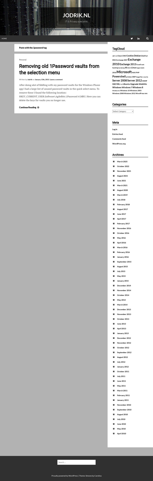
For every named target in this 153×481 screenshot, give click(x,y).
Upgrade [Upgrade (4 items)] (134, 84)
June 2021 (121, 180)
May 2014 (121, 300)
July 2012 (121, 362)
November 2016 (124, 228)
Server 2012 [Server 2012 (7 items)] (134, 80)
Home (4, 38)
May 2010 (121, 429)
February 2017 (123, 223)
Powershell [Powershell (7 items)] (119, 76)
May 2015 (121, 276)
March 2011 (122, 390)
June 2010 (121, 424)
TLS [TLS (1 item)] (121, 84)
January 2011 (123, 400)
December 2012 (124, 338)
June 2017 (121, 214)
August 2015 (122, 266)
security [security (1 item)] (145, 77)
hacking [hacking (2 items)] (115, 68)
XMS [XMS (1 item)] (146, 93)
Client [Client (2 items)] (119, 56)
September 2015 (124, 262)
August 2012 (122, 357)
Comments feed (119, 139)
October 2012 (123, 347)
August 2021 (122, 176)
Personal (22, 59)
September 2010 (124, 409)
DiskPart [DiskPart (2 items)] (144, 56)
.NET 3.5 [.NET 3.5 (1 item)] (114, 56)
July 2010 (121, 419)
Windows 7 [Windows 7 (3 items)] (127, 87)
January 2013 (123, 333)
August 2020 (122, 190)
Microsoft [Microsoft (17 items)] (124, 72)
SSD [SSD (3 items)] (114, 84)
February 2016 (123, 252)
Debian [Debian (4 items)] (137, 55)
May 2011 (121, 386)
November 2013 (124, 314)
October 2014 (123, 295)
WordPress (73, 476)
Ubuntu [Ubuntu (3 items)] (126, 84)
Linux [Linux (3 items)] (133, 67)
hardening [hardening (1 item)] (122, 68)
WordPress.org (119, 143)
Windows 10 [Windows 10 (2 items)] (125, 90)
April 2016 (121, 242)
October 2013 (123, 319)
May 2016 (121, 238)
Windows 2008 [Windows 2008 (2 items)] (118, 93)
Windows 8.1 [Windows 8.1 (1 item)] (116, 90)
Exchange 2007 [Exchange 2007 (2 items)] (122, 60)
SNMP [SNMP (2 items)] (144, 81)
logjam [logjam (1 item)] (139, 68)
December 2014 (124, 285)
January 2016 (123, 257)
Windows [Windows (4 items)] (116, 87)
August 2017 (122, 209)
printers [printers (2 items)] (129, 77)
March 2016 (122, 247)
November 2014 (124, 290)
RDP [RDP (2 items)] (134, 77)
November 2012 (124, 343)
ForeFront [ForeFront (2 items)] (140, 64)
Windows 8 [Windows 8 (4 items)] (137, 87)
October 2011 (123, 371)
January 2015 (123, 281)
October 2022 (123, 166)
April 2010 (121, 433)
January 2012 (123, 367)
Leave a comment (56, 79)
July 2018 (121, 200)
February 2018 (123, 204)
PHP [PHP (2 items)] (137, 72)
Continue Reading (29, 107)
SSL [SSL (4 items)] (118, 84)
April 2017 (121, 219)
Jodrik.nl (76, 15)
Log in (114, 129)
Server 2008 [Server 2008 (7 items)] (119, 80)
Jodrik (29, 79)
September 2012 (124, 352)
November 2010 (124, 405)
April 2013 (121, 328)
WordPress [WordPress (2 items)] (140, 93)
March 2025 (122, 161)
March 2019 (122, 195)
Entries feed (117, 134)
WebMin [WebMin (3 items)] (143, 84)
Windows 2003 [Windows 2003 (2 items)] (135, 90)
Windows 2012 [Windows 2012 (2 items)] (129, 93)
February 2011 (123, 395)
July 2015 (121, 271)
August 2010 (122, 414)
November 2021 (124, 171)
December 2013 (124, 309)
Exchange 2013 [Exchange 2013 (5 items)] (128, 64)
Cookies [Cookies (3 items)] (130, 56)
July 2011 (121, 376)
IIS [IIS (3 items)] (126, 67)
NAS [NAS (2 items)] (134, 72)
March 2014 (122, 304)
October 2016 (123, 233)
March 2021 (122, 185)
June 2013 (121, 324)
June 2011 (121, 381)
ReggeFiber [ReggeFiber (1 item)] (139, 77)
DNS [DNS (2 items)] (114, 60)
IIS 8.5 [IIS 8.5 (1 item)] (129, 68)
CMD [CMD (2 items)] (124, 56)
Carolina (97, 476)
